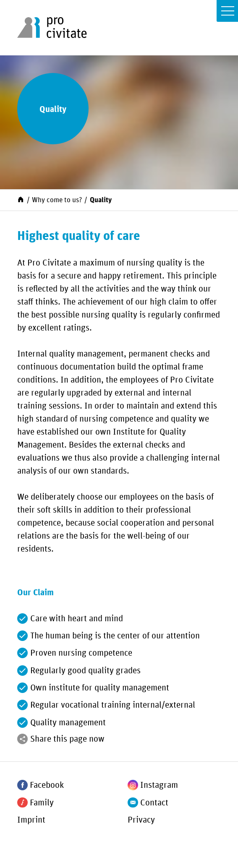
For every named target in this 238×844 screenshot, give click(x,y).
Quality (101, 200)
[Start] (20, 199)
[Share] (22, 739)
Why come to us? (57, 200)
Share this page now (67, 739)
